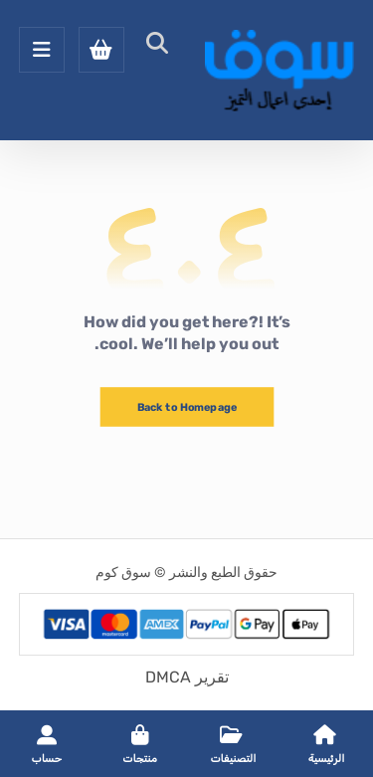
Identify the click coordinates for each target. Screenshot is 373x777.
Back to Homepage (186, 407)
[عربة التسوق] (101, 48)
